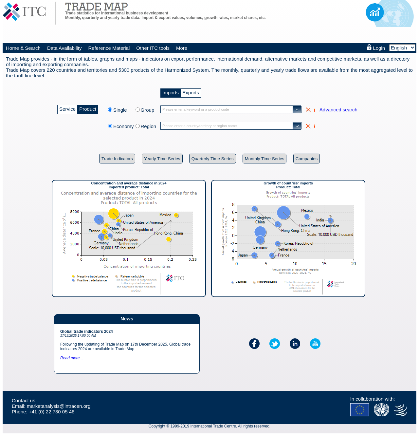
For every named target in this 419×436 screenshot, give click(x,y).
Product (87, 108)
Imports (170, 91)
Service (67, 108)
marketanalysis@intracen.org (58, 406)
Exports (190, 91)
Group (148, 110)
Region (148, 126)
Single (123, 110)
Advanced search (338, 109)
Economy (123, 126)
